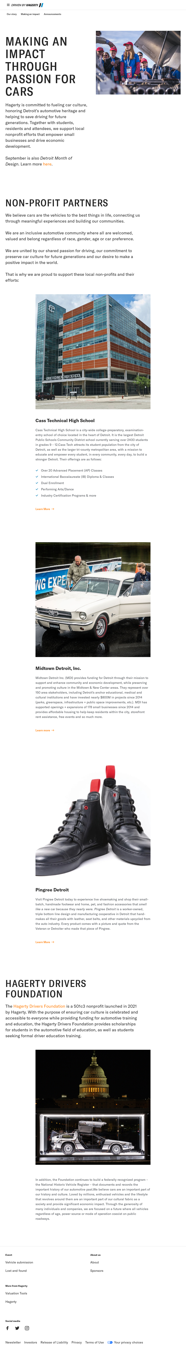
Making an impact (30, 14)
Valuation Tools (16, 1293)
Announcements (52, 14)
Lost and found (16, 1271)
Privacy (77, 1342)
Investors (30, 1342)
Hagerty (11, 1302)
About (94, 1262)
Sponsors (96, 1271)
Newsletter (13, 1342)
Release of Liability (54, 1342)
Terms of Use (94, 1342)
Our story (12, 14)
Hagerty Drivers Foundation (39, 1006)
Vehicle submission (19, 1262)
